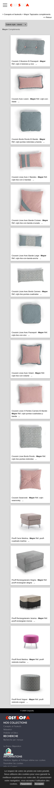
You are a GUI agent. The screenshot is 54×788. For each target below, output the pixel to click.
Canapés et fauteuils (13, 14)
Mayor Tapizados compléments (37, 14)
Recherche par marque (13, 739)
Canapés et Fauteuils (12, 726)
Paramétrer (26, 784)
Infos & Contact (10, 766)
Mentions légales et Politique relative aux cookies (24, 760)
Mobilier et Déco (10, 732)
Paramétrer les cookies (13, 763)
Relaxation (7, 729)
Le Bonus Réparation (12, 746)
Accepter (39, 784)
